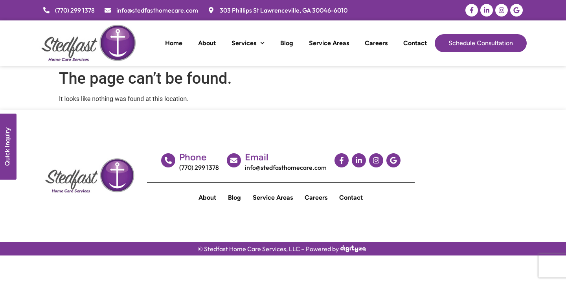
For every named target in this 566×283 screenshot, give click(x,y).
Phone (192, 157)
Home (173, 43)
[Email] (234, 160)
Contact (415, 43)
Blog (286, 43)
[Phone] (168, 160)
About (207, 43)
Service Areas (329, 43)
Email (256, 157)
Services (248, 43)
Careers (376, 43)
